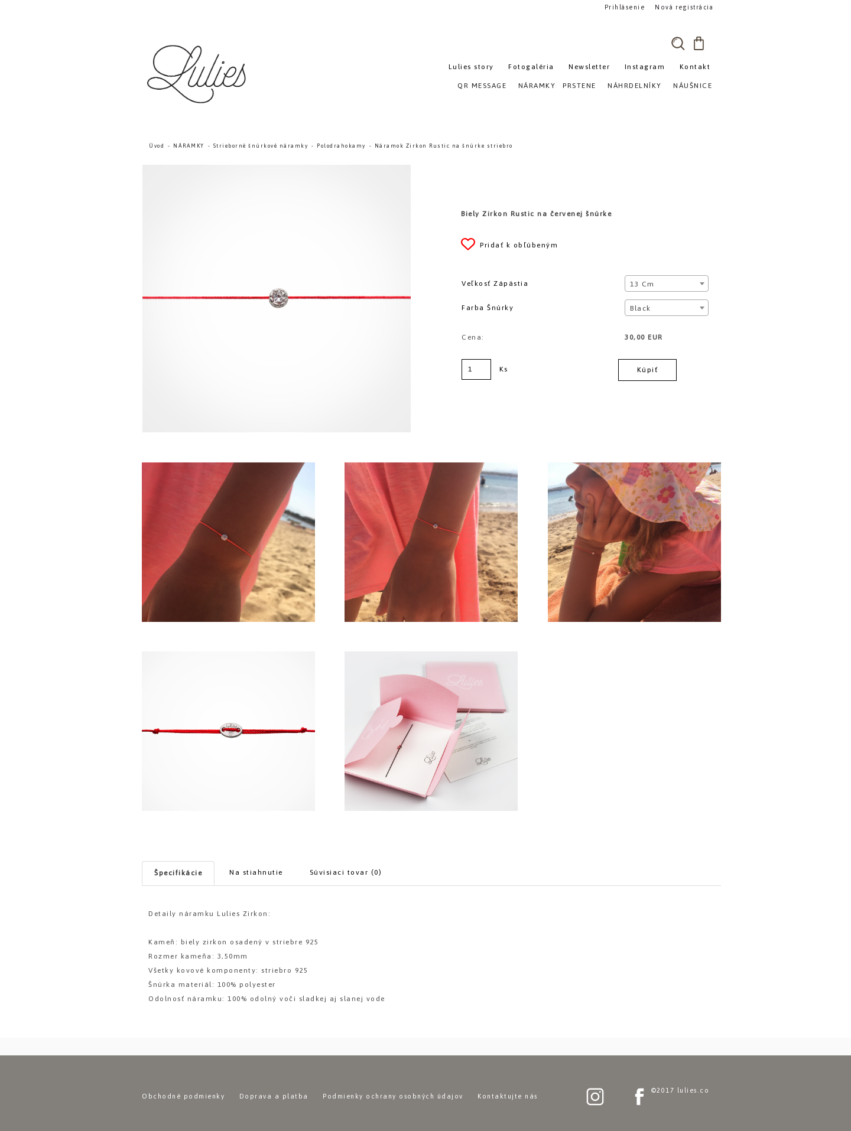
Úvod (156, 146)
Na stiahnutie (256, 872)
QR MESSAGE (481, 86)
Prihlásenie (625, 7)
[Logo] (198, 73)
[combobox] (666, 283)
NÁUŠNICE (692, 86)
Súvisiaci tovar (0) (346, 872)
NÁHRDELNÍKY (635, 86)
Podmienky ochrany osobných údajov (393, 1096)
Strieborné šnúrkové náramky (260, 146)
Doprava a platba (273, 1096)
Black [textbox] (640, 308)
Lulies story (471, 67)
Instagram (645, 67)
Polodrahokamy (341, 146)
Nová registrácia (683, 7)
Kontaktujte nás (508, 1096)
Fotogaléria (531, 67)
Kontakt (695, 67)
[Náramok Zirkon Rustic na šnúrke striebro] (276, 170)
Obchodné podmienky (183, 1096)
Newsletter (589, 67)
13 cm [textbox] (642, 284)
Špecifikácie (178, 873)
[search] (677, 43)
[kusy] (476, 369)
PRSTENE (579, 86)
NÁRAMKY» (539, 86)
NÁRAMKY (188, 146)
